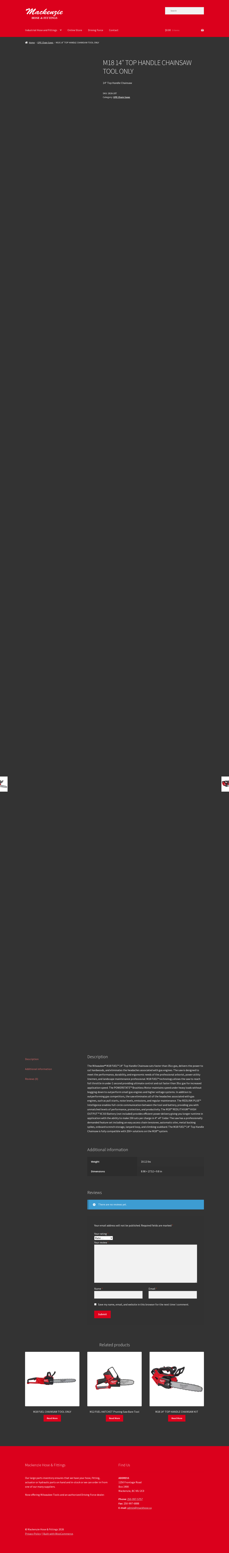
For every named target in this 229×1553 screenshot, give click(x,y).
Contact (113, 30)
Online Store (74, 30)
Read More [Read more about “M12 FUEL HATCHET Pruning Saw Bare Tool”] (114, 1418)
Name (98, 1288)
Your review (101, 1242)
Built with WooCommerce (58, 1533)
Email (153, 1288)
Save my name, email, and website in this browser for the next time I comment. (143, 1304)
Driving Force (95, 30)
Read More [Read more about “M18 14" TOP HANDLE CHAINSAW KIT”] (176, 1418)
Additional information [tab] (38, 1069)
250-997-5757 (135, 1499)
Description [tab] (32, 1059)
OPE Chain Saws (45, 42)
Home (32, 42)
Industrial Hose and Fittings (41, 30)
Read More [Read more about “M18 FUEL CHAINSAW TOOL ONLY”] (52, 1418)
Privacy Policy (33, 1533)
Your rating (101, 1233)
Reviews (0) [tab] (31, 1079)
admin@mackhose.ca (139, 1507)
